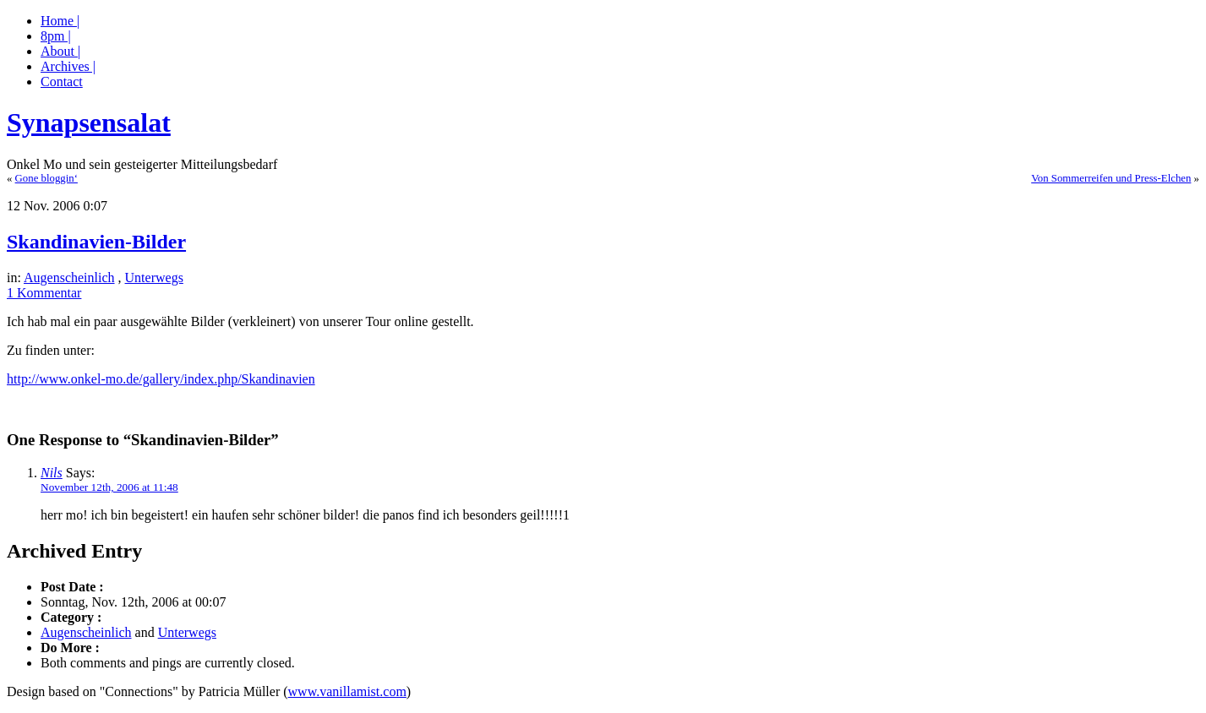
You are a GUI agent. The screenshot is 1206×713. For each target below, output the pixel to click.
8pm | (56, 36)
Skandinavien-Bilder (96, 242)
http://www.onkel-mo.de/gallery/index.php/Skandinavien (161, 379)
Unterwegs (154, 277)
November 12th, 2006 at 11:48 (109, 487)
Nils (52, 472)
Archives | (68, 66)
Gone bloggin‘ (46, 178)
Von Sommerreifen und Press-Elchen (1111, 178)
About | (60, 51)
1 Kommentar (44, 293)
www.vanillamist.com (347, 691)
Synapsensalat (89, 122)
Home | (60, 21)
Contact (62, 81)
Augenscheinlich (69, 277)
